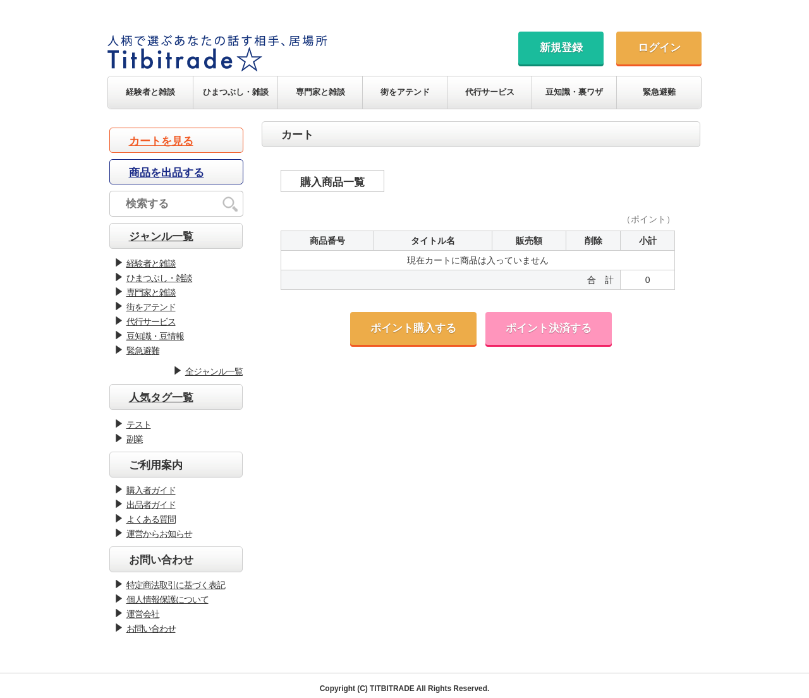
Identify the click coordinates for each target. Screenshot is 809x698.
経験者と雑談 (150, 92)
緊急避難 (659, 92)
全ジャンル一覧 (214, 371)
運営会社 (142, 614)
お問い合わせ (151, 628)
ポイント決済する (549, 328)
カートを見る (161, 141)
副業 (134, 439)
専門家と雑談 (320, 92)
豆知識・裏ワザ (574, 92)
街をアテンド (405, 92)
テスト (138, 424)
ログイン (659, 48)
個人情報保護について (167, 599)
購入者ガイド (151, 490)
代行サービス (489, 92)
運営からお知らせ (159, 534)
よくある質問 (151, 519)
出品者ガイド (151, 505)
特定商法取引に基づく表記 (175, 585)
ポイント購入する (413, 328)
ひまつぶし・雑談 (236, 92)
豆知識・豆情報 (155, 336)
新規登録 (561, 48)
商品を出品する (166, 173)
